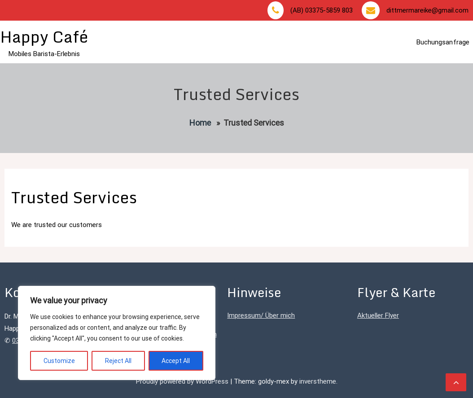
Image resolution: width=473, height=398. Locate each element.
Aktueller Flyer (378, 315)
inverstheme (317, 381)
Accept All (176, 360)
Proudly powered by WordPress (183, 381)
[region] (116, 333)
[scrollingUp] (456, 382)
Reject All (118, 360)
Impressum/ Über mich (261, 315)
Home (200, 122)
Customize (59, 360)
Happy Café (44, 36)
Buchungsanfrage (443, 42)
